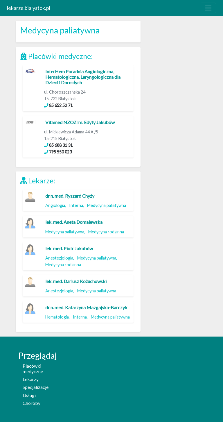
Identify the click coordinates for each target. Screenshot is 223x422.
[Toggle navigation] (208, 8)
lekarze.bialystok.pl (28, 8)
